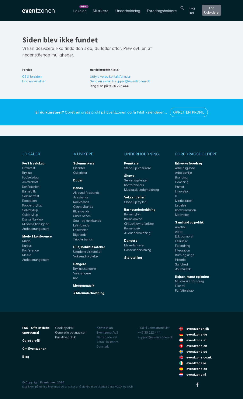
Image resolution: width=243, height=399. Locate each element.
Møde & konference (37, 236)
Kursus (27, 245)
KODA (118, 386)
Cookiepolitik (64, 328)
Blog (25, 356)
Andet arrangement (35, 228)
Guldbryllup (30, 214)
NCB (130, 386)
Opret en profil (188, 112)
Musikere (100, 11)
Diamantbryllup (32, 219)
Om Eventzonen (34, 348)
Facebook (197, 384)
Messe (27, 255)
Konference (30, 250)
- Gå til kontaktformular (154, 328)
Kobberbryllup (32, 205)
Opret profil (31, 340)
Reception (29, 200)
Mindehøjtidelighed (35, 224)
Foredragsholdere (162, 11)
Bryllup (27, 172)
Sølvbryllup (30, 210)
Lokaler (80, 9)
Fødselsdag (30, 177)
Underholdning (127, 11)
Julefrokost (30, 182)
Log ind (192, 10)
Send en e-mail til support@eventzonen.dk (120, 81)
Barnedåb (29, 191)
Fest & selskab (33, 163)
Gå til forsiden (32, 76)
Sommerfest (30, 196)
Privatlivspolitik (65, 337)
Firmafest (28, 168)
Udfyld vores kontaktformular (110, 76)
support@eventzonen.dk (155, 337)
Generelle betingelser (70, 332)
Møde (26, 241)
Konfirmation (30, 186)
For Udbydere (211, 10)
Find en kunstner (34, 81)
